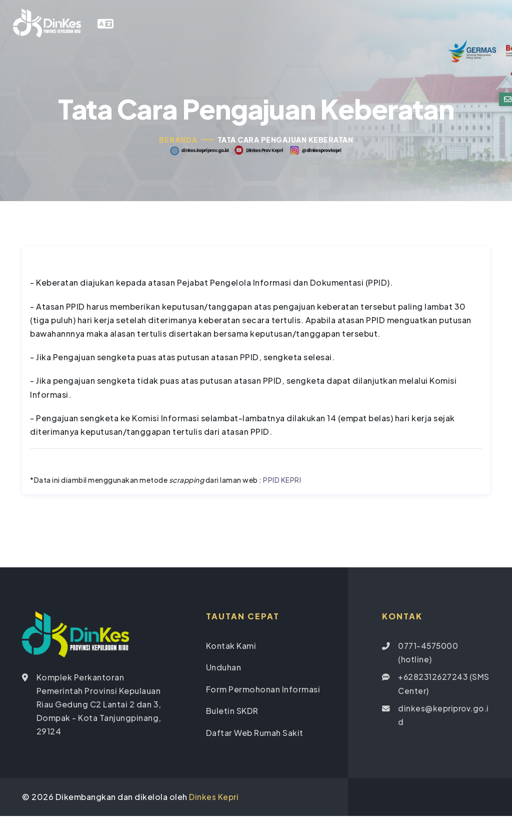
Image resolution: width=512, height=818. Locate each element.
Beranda (178, 142)
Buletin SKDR (232, 712)
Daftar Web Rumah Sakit (255, 734)
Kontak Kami (231, 647)
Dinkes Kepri (214, 799)
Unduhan (224, 669)
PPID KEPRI (282, 482)
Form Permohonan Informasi (263, 691)
